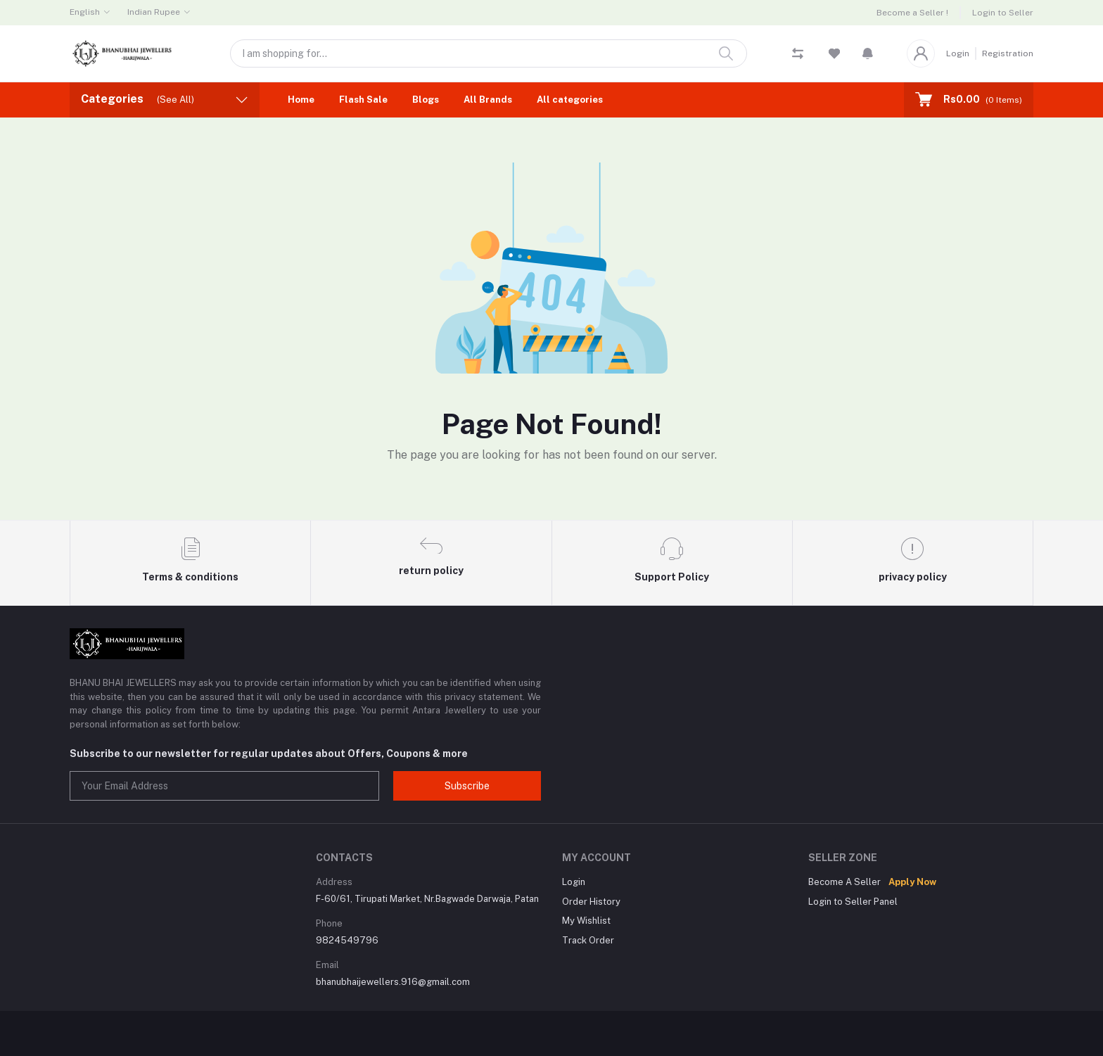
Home (301, 99)
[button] (867, 53)
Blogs (425, 99)
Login (957, 53)
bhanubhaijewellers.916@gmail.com (393, 982)
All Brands (488, 99)
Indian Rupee (153, 12)
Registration (1007, 53)
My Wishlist (586, 920)
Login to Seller (1002, 13)
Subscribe (467, 785)
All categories (570, 99)
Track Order (588, 940)
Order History (591, 901)
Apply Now (912, 882)
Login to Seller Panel (853, 901)
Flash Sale (363, 99)
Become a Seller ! (912, 13)
